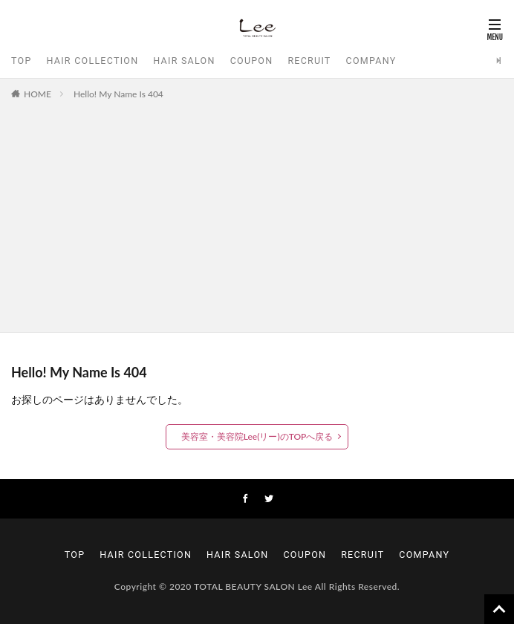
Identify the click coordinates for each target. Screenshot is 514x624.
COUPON (251, 60)
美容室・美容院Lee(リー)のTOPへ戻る (257, 436)
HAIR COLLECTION (93, 60)
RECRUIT (309, 60)
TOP (21, 60)
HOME (37, 94)
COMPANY (371, 60)
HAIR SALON (184, 60)
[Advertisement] (257, 213)
